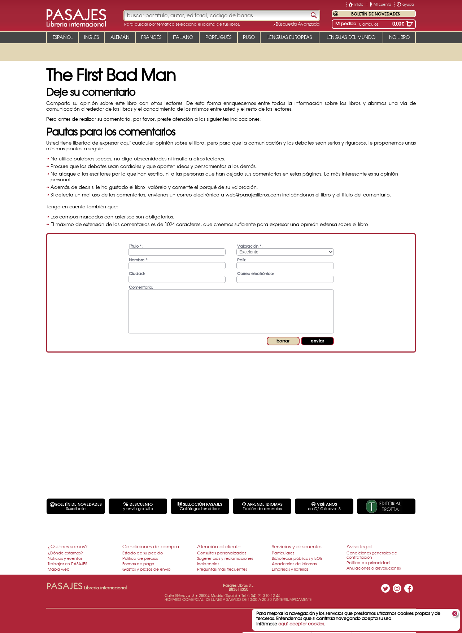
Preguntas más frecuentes (222, 569)
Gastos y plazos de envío (146, 569)
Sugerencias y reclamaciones (225, 558)
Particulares (283, 552)
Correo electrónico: (255, 273)
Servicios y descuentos (297, 546)
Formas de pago (138, 563)
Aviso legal (359, 546)
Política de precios (140, 558)
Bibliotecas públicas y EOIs (297, 558)
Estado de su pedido (142, 552)
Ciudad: (137, 273)
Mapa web (59, 569)
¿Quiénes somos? (68, 546)
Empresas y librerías (290, 569)
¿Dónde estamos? (65, 552)
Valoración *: (249, 245)
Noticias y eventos (65, 558)
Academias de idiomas (294, 563)
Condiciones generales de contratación (371, 555)
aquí (282, 623)
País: (241, 259)
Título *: (136, 245)
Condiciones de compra (150, 546)
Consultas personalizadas (221, 552)
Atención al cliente (218, 546)
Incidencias (208, 563)
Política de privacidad (368, 562)
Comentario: (141, 286)
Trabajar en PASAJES (67, 563)
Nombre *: (138, 259)
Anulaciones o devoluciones (373, 568)
